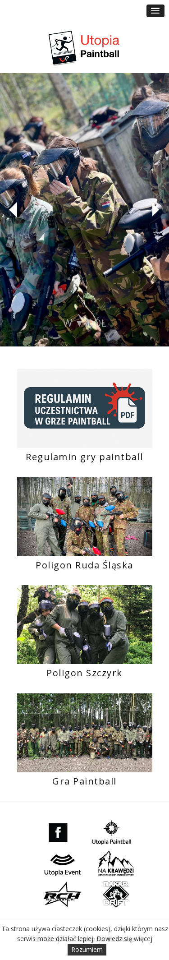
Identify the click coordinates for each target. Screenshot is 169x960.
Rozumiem (87, 949)
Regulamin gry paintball (84, 457)
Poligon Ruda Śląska (84, 565)
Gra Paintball (84, 781)
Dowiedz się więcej (124, 938)
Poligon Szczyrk (84, 673)
